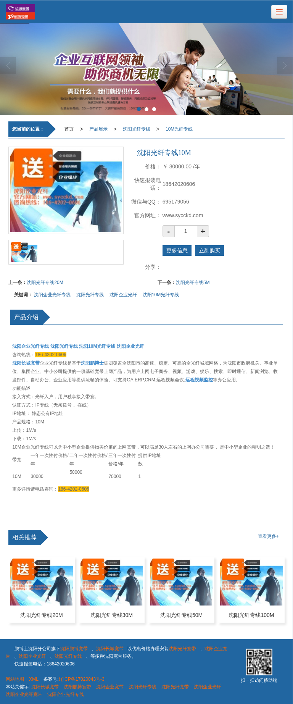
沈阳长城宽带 (110, 648)
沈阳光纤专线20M (45, 282)
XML (34, 679)
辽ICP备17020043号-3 (82, 679)
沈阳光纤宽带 (182, 648)
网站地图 (15, 679)
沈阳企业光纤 (123, 294)
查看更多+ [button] (268, 536)
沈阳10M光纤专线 (161, 294)
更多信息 (177, 250)
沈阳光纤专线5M (193, 282)
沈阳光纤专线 (136, 129)
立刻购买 (209, 250)
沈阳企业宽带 (110, 686)
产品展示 (98, 129)
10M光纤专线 (179, 129)
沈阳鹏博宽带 (74, 648)
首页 (69, 129)
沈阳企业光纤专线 (52, 294)
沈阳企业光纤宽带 (24, 694)
